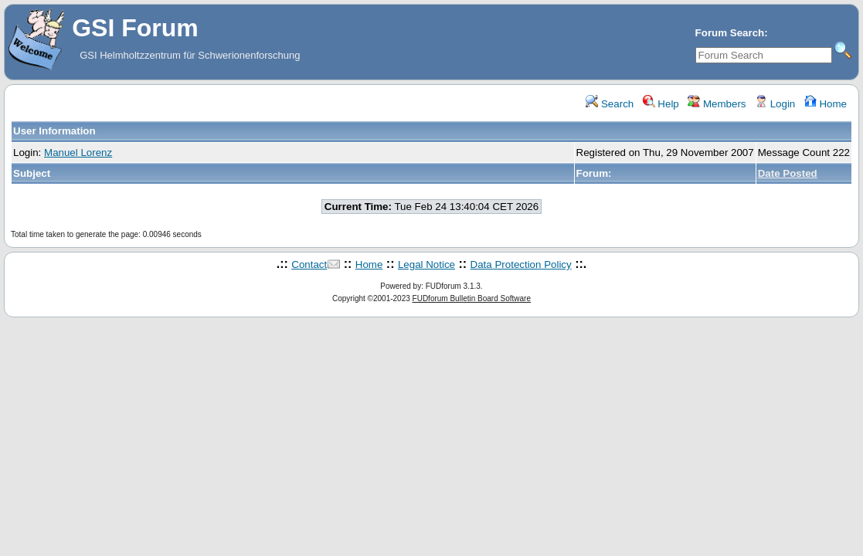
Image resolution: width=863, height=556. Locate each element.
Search (610, 104)
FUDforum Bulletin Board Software (472, 298)
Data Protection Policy (521, 264)
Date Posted (787, 173)
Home (825, 104)
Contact (309, 264)
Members (717, 104)
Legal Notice (426, 264)
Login (775, 104)
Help (661, 104)
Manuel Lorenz (78, 152)
